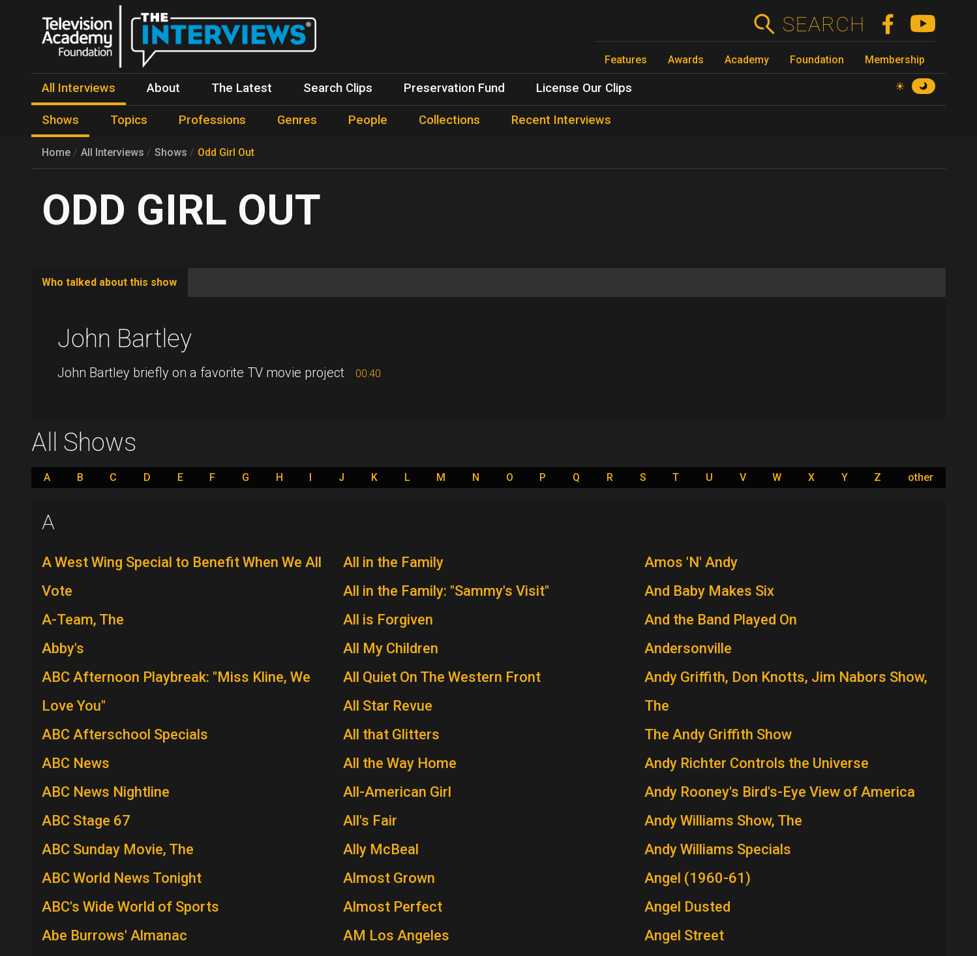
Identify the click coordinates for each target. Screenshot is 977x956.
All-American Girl (397, 792)
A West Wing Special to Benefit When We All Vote (182, 576)
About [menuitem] (163, 88)
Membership (895, 60)
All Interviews (112, 152)
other (920, 477)
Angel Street (684, 935)
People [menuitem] (367, 120)
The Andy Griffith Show (718, 734)
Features (626, 60)
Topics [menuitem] (128, 120)
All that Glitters (391, 734)
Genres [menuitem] (297, 120)
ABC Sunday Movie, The (118, 849)
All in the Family (393, 562)
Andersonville (688, 648)
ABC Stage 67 (86, 820)
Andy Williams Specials (717, 849)
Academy (747, 60)
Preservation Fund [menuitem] (454, 88)
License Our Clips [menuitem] (584, 88)
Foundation (817, 60)
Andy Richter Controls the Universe (756, 763)
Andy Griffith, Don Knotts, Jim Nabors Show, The (785, 691)
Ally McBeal (381, 849)
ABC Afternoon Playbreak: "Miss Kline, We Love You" (176, 691)
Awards (686, 60)
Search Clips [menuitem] (337, 88)
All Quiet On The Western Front (442, 677)
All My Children (390, 648)
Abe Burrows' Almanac (114, 935)
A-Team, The (83, 619)
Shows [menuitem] (60, 120)
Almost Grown (389, 878)
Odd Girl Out (226, 152)
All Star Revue (387, 706)
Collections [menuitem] (449, 120)
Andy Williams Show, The (723, 820)
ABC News (76, 763)
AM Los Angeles (396, 935)
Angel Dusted (687, 907)
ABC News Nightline (106, 792)
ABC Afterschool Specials (125, 734)
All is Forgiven (388, 619)
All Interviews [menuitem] (78, 88)
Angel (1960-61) (697, 878)
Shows (171, 152)
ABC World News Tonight (122, 878)
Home (56, 152)
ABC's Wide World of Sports (130, 907)
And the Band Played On (720, 619)
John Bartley (124, 338)
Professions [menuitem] (212, 120)
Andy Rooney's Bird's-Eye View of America (779, 792)
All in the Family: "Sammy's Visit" (446, 591)
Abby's (63, 648)
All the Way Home (400, 763)
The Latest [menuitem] (241, 88)
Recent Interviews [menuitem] (561, 120)
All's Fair (370, 820)
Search (823, 24)
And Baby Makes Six (709, 591)
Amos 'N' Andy (691, 562)
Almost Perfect (392, 907)
